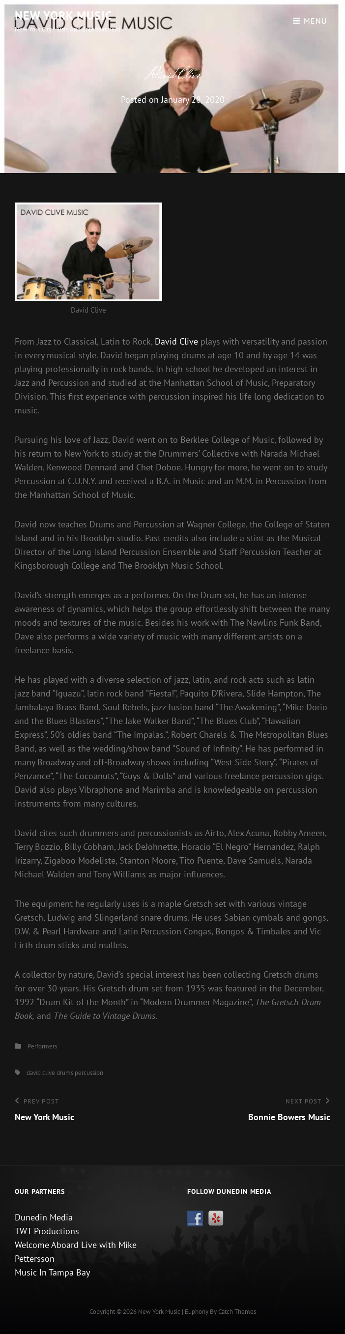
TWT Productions (47, 1231)
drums (65, 1073)
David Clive (176, 341)
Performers (42, 1046)
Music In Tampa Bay (52, 1272)
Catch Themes (237, 1311)
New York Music (63, 15)
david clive (41, 1073)
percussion (89, 1073)
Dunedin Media (44, 1217)
